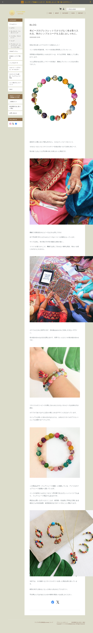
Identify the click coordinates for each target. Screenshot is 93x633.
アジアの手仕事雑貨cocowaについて (44, 622)
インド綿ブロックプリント (14, 83)
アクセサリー (13, 24)
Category (65, 13)
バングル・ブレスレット (16, 36)
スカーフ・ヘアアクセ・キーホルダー (14, 68)
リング (12, 40)
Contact (80, 13)
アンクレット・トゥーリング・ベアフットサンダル (16, 45)
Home (50, 13)
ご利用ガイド (13, 101)
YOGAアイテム (13, 51)
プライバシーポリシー (62, 622)
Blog (73, 13)
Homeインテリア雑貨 (14, 57)
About (57, 13)
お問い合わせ (13, 113)
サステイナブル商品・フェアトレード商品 (14, 76)
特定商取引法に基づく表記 (14, 107)
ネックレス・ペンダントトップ (16, 32)
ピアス (12, 28)
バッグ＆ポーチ (13, 62)
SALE (10, 89)
